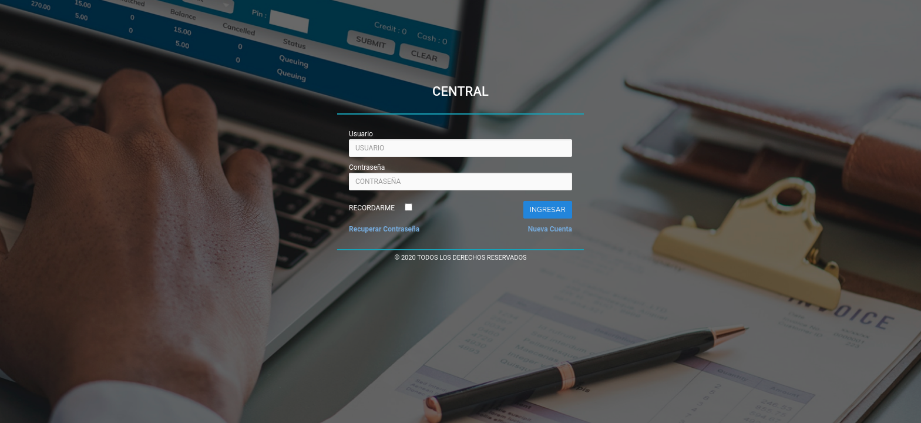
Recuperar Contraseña (384, 229)
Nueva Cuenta (550, 229)
